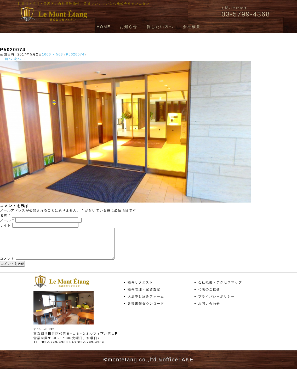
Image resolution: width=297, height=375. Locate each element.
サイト (5, 225)
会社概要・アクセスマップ (220, 288)
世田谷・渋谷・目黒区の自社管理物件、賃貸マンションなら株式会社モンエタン (84, 3)
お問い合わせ (209, 310)
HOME (103, 26)
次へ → (20, 59)
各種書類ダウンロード (146, 310)
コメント (7, 265)
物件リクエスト (140, 288)
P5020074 (75, 54)
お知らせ (129, 26)
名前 (5, 215)
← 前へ (6, 59)
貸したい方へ (160, 26)
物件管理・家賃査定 (144, 296)
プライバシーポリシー (216, 303)
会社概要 (192, 26)
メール (7, 220)
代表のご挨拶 (209, 296)
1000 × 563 (52, 54)
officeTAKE (178, 366)
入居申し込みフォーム (146, 303)
